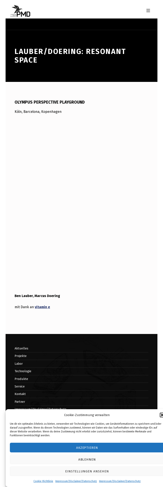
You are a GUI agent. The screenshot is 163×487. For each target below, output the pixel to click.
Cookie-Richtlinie (43, 481)
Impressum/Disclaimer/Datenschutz (76, 481)
